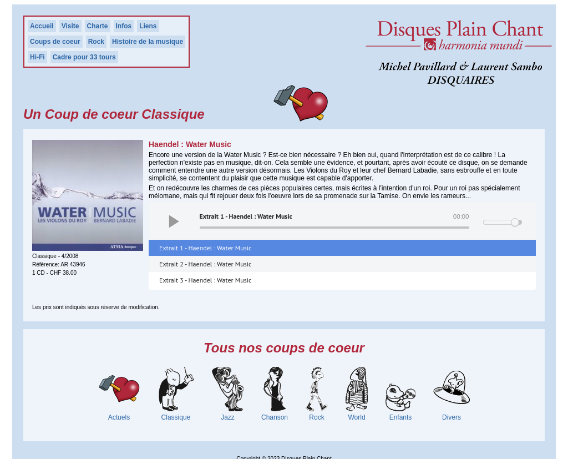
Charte (97, 26)
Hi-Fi (37, 57)
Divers (451, 417)
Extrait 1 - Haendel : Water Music (205, 248)
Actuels (119, 417)
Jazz (228, 417)
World (356, 417)
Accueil (42, 26)
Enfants (400, 417)
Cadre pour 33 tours (84, 57)
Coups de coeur (55, 42)
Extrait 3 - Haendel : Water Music (205, 280)
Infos (124, 26)
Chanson (274, 417)
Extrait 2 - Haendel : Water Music (205, 264)
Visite (70, 26)
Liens (147, 26)
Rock (96, 42)
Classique (176, 417)
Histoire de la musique (147, 42)
